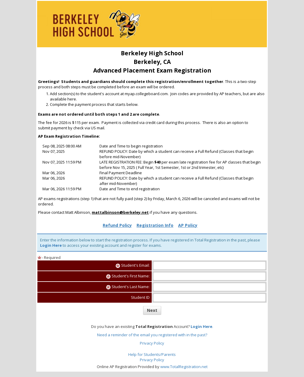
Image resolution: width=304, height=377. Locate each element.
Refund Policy (117, 225)
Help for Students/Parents (152, 354)
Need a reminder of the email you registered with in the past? (152, 334)
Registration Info (155, 225)
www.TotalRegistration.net (184, 366)
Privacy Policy (152, 343)
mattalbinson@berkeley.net (120, 212)
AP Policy (187, 225)
